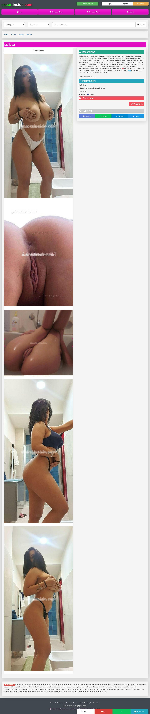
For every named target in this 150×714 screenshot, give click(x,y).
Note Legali (87, 703)
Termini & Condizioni (56, 703)
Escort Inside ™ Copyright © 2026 (75, 706)
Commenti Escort (56, 12)
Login (109, 4)
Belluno (29, 34)
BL (103, 712)
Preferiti (130, 12)
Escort (13, 34)
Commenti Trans (93, 12)
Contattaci (96, 703)
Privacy (68, 703)
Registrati (125, 4)
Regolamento (77, 703)
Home (19, 12)
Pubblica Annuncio (88, 4)
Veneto (21, 34)
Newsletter (140, 4)
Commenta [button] (136, 104)
